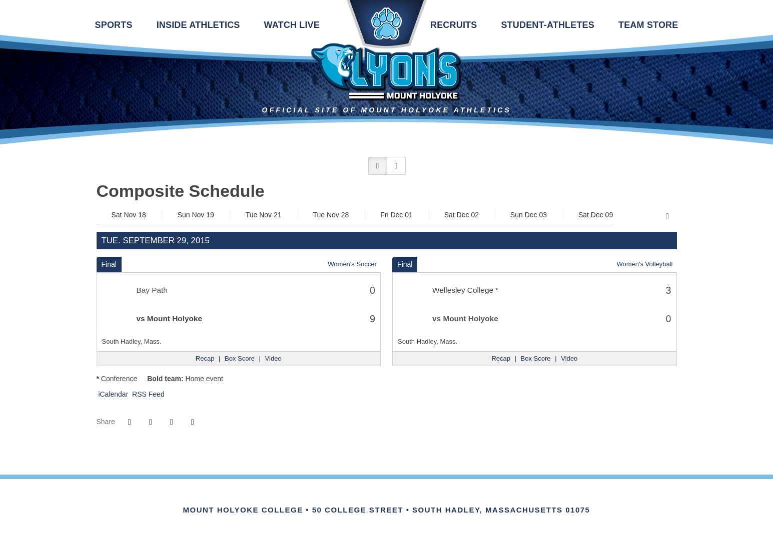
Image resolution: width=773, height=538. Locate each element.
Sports (114, 25)
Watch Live (292, 25)
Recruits (453, 25)
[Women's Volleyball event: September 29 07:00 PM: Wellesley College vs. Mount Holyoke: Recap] (501, 359)
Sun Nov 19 (196, 215)
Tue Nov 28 (331, 215)
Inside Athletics (198, 25)
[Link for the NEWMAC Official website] (345, 499)
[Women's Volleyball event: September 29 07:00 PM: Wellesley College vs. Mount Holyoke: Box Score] (535, 359)
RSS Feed (147, 394)
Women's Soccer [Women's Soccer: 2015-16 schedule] (352, 264)
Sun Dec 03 (528, 215)
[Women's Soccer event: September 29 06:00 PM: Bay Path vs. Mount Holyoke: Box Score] (239, 359)
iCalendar (113, 394)
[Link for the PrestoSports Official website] (427, 499)
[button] (377, 166)
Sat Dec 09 (595, 215)
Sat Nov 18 (129, 215)
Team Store (648, 25)
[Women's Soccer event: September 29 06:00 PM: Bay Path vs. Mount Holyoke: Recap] (205, 359)
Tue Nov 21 (264, 215)
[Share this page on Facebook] (129, 422)
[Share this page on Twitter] (150, 422)
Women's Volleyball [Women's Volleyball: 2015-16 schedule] (644, 264)
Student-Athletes (547, 25)
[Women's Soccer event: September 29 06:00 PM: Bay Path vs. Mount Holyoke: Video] (273, 359)
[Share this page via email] (171, 422)
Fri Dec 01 (396, 215)
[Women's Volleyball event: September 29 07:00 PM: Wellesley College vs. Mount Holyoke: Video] (569, 359)
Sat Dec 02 (461, 215)
